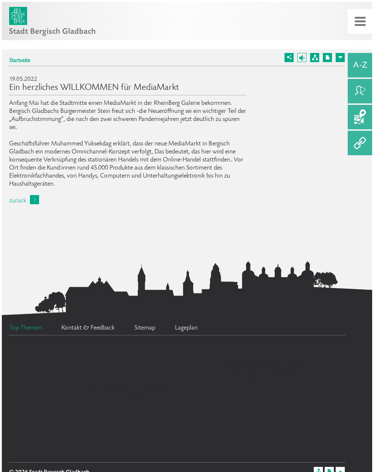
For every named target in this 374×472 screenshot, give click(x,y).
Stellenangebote (253, 401)
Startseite (19, 61)
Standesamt (132, 392)
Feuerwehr (42, 396)
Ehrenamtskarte (63, 352)
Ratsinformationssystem (156, 360)
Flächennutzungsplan (76, 419)
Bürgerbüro (263, 370)
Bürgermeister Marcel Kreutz (210, 427)
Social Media (48, 450)
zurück (17, 201)
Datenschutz (311, 431)
